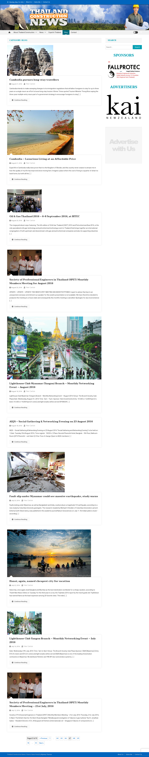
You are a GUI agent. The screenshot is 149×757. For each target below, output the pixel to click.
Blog (66, 32)
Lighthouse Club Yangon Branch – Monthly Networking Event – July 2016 (52, 640)
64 (57, 738)
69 (78, 738)
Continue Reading (19, 100)
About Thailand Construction (24, 32)
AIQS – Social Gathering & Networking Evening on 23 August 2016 (51, 422)
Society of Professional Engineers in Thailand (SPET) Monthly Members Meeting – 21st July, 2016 (48, 704)
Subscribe (37, 2)
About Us (29, 2)
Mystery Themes (46, 754)
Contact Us (46, 2)
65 (62, 738)
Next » (41, 743)
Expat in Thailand (55, 32)
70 (28, 743)
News (41, 32)
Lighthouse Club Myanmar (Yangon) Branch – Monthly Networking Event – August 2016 (51, 385)
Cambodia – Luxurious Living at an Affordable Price (42, 159)
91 (36, 743)
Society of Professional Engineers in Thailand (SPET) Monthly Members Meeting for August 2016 (48, 281)
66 (66, 738)
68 (74, 738)
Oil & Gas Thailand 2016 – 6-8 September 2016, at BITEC (44, 216)
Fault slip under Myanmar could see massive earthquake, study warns (53, 496)
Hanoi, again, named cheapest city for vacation (39, 581)
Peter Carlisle (30, 84)
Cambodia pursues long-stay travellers (34, 80)
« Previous (43, 738)
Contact (74, 32)
